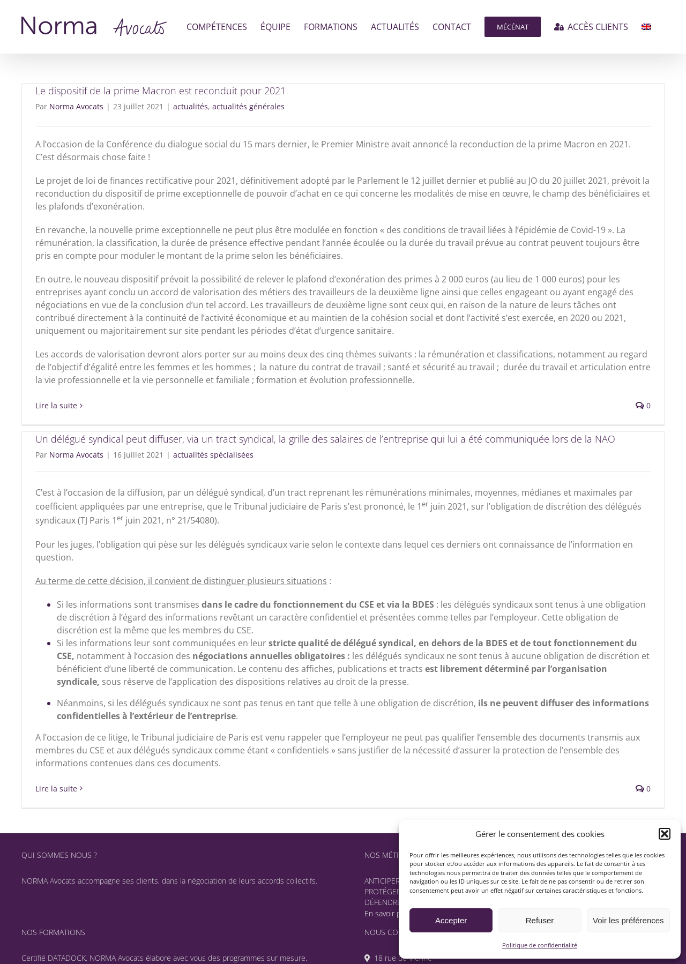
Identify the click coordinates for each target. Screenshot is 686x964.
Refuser (540, 920)
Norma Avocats (76, 106)
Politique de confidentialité (539, 945)
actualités (190, 106)
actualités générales (248, 106)
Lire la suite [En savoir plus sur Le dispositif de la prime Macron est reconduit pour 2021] (56, 405)
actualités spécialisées (213, 455)
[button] (664, 833)
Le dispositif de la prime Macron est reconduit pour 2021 (160, 90)
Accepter (451, 920)
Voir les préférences (628, 920)
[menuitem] (646, 27)
